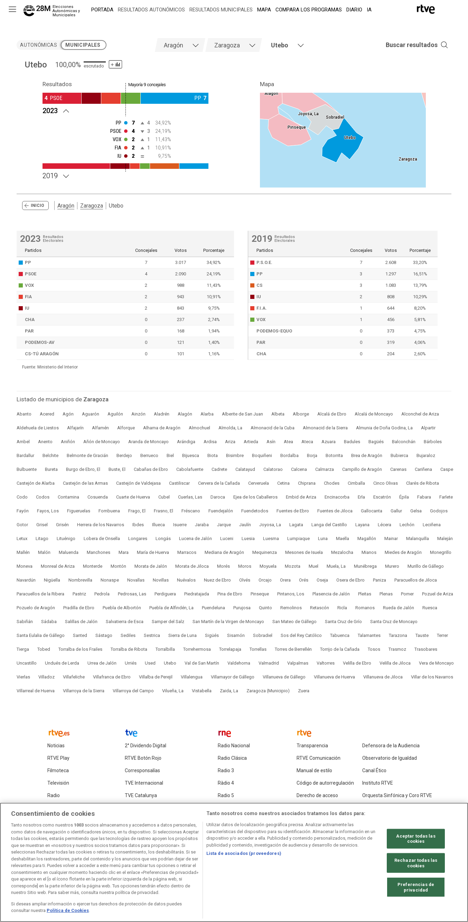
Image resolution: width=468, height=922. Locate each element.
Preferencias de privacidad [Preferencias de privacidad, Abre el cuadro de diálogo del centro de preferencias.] (415, 889)
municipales (82, 45)
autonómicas (38, 45)
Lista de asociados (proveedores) (243, 855)
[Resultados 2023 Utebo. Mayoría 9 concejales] (125, 110)
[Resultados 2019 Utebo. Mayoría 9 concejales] (125, 175)
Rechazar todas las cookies (415, 865)
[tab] (180, 45)
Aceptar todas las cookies (415, 841)
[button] (406, 45)
